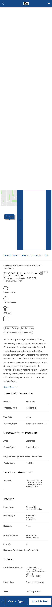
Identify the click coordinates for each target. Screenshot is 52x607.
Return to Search (10, 255)
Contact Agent (16, 601)
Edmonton (36, 255)
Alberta (25, 255)
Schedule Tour (40, 601)
